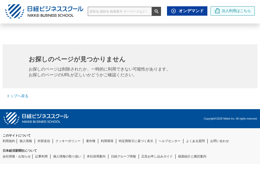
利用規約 (9, 141)
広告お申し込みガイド (157, 156)
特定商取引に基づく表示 (136, 141)
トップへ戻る (15, 96)
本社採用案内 (96, 156)
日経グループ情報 (123, 156)
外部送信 (44, 141)
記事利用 (41, 156)
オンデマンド (186, 11)
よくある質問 (195, 141)
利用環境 (107, 141)
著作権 (90, 141)
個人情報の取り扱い (67, 156)
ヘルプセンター (170, 141)
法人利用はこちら (233, 10)
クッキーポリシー (68, 141)
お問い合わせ (219, 141)
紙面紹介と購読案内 (192, 156)
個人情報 (26, 141)
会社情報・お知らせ (17, 156)
